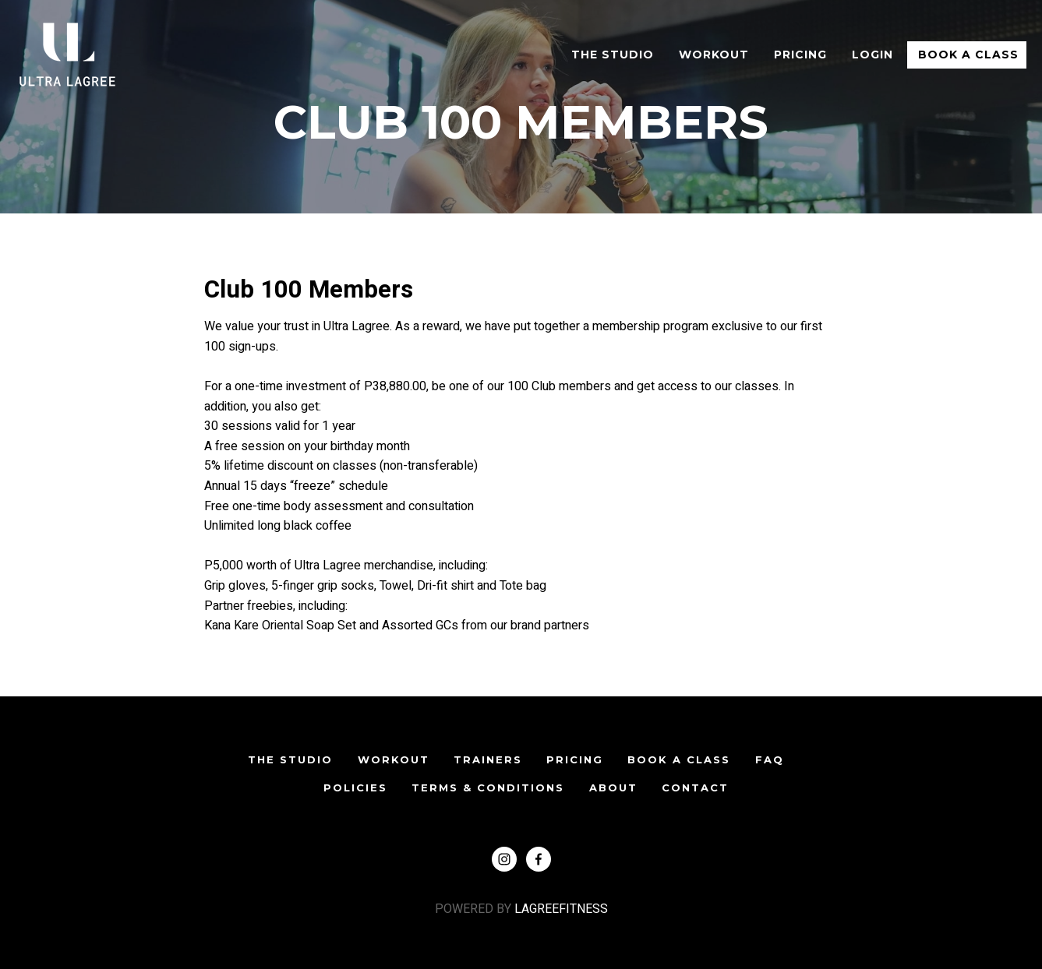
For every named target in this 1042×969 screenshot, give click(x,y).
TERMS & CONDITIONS (488, 787)
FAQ (769, 759)
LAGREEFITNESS (559, 909)
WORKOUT (714, 55)
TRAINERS (488, 759)
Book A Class (968, 55)
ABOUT (613, 787)
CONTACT (695, 787)
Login (872, 55)
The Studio (612, 55)
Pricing (800, 55)
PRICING (574, 759)
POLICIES (355, 787)
